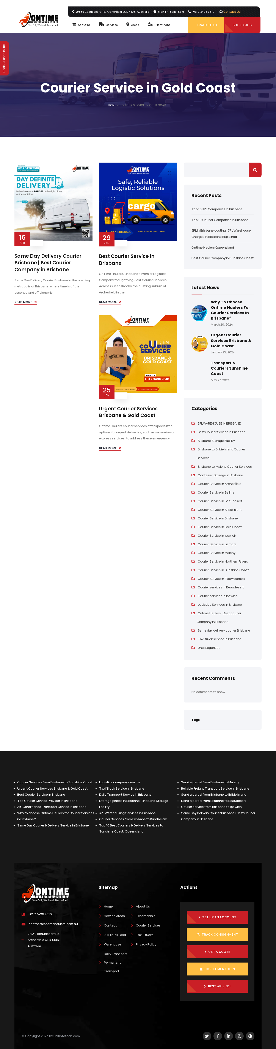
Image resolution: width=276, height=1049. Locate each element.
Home (112, 105)
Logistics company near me (120, 782)
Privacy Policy (143, 944)
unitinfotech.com (66, 1036)
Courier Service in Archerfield (219, 483)
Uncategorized (209, 647)
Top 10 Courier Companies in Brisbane (220, 220)
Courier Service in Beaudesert (220, 501)
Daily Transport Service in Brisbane (125, 794)
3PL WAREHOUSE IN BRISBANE (219, 423)
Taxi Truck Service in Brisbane (121, 788)
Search (255, 170)
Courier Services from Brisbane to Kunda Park (133, 819)
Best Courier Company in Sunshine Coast (222, 258)
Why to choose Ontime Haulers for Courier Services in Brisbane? (230, 310)
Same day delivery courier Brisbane (224, 630)
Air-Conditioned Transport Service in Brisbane (51, 806)
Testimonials (142, 916)
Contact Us (232, 11)
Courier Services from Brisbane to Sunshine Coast (55, 782)
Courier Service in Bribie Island (220, 509)
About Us (140, 906)
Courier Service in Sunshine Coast (223, 570)
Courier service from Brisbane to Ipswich (211, 806)
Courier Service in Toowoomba (221, 578)
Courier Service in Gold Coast (220, 527)
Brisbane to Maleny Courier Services (225, 466)
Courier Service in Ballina (216, 492)
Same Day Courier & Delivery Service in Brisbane (53, 825)
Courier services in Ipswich (218, 596)
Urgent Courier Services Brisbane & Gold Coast (128, 412)
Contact (108, 925)
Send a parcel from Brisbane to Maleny (210, 782)
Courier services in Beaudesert (221, 587)
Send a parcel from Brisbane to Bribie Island (213, 794)
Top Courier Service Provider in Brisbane (47, 800)
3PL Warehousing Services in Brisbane (127, 813)
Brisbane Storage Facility (216, 440)
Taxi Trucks (141, 935)
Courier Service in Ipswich (217, 535)
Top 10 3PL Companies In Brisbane (217, 209)
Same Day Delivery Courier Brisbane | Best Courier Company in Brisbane (48, 262)
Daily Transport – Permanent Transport (114, 962)
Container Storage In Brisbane (220, 475)
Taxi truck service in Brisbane (219, 639)
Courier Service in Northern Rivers (223, 561)
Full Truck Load (112, 935)
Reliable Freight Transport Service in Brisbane (215, 788)
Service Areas (112, 916)
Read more (23, 302)
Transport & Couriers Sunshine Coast (229, 368)
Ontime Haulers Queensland (212, 247)
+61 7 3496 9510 (40, 914)
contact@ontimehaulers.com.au (53, 924)
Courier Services (145, 925)
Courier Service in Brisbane (218, 518)
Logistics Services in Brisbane (220, 604)
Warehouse (110, 944)
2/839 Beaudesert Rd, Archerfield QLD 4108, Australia (44, 939)
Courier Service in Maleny (216, 552)
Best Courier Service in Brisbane (126, 259)
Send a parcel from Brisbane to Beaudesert (213, 800)
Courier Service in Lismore (217, 544)
